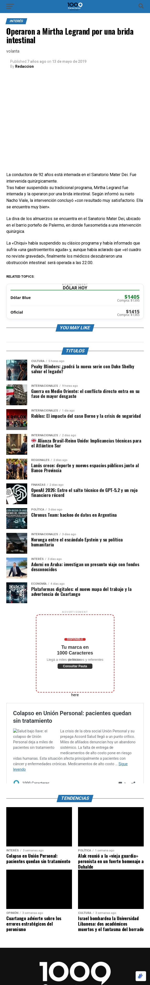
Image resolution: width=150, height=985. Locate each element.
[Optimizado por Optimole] (141, 976)
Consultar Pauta (75, 666)
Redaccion (24, 66)
